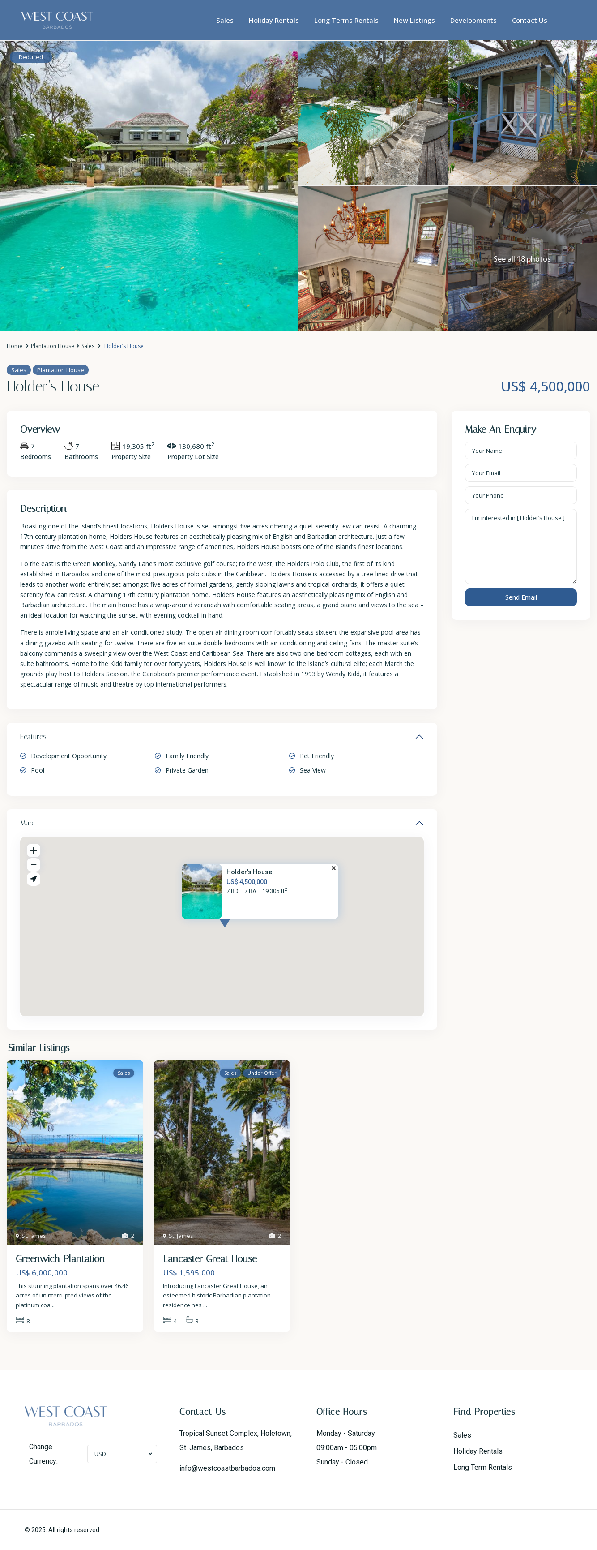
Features (33, 736)
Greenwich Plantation (60, 1259)
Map (27, 823)
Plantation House (52, 346)
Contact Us (529, 20)
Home (14, 346)
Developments (473, 20)
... (54, 1305)
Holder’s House (249, 872)
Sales (225, 20)
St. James (33, 1236)
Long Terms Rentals (346, 20)
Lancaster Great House (210, 1259)
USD (100, 1454)
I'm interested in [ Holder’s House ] (521, 546)
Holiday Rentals (274, 20)
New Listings (414, 20)
